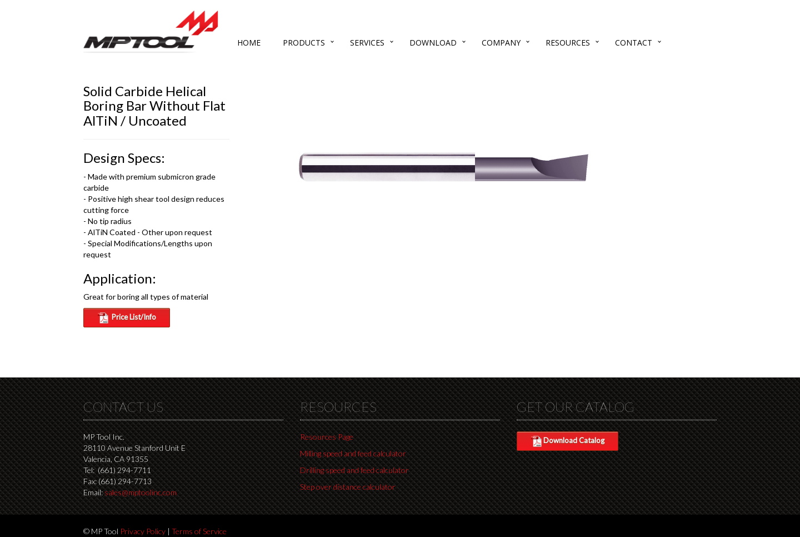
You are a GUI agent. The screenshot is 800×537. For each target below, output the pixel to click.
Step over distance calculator (348, 486)
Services (367, 42)
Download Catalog (567, 441)
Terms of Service (199, 531)
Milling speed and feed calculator (353, 453)
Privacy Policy (143, 531)
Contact (633, 42)
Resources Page (326, 436)
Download (433, 42)
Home (249, 42)
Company (501, 42)
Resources (568, 42)
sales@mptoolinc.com (140, 492)
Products (304, 42)
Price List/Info (126, 318)
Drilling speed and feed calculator (354, 470)
